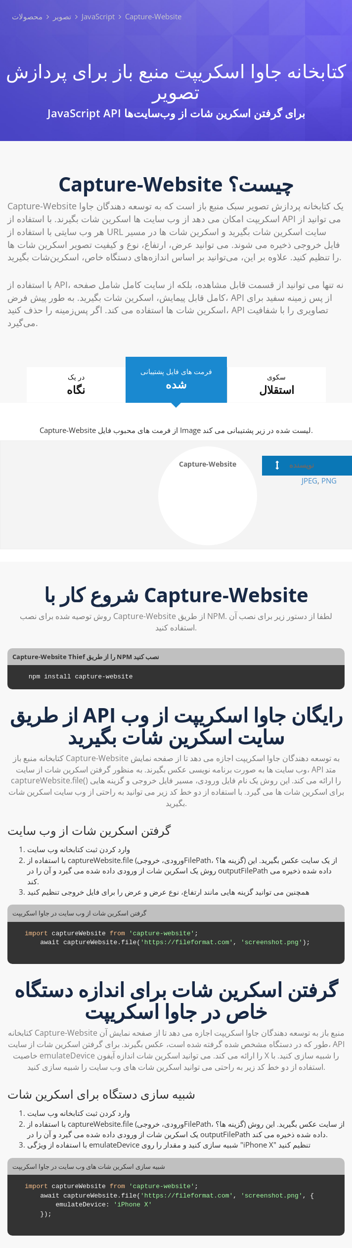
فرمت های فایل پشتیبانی (176, 379)
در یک (76, 384)
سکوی (276, 384)
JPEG (309, 480)
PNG (329, 480)
